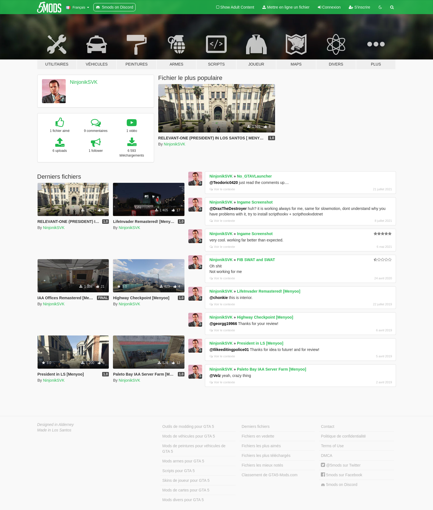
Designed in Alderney (55, 424)
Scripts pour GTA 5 (178, 471)
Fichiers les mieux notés (262, 465)
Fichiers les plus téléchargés (266, 455)
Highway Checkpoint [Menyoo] (265, 317)
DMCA (326, 455)
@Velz (215, 375)
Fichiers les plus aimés (261, 446)
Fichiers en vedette (258, 436)
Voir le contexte (222, 189)
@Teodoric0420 (223, 182)
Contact (327, 426)
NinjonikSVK (83, 82)
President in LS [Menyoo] (260, 343)
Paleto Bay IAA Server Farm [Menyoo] (271, 369)
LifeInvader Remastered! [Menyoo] (268, 291)
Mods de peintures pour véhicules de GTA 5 (194, 449)
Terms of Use (332, 446)
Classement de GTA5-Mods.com (269, 475)
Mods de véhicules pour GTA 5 (188, 436)
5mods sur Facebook (341, 474)
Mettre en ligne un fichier (285, 7)
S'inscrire (359, 7)
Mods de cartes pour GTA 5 (185, 490)
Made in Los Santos (54, 430)
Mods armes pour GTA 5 (183, 461)
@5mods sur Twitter (340, 465)
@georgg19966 (223, 323)
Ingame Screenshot (255, 202)
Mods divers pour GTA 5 (183, 500)
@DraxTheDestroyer (228, 208)
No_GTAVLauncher (254, 176)
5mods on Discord (339, 484)
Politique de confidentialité (343, 436)
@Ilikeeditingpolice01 (229, 349)
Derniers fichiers (256, 426)
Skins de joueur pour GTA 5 (186, 480)
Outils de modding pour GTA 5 (188, 426)
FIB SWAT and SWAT (256, 259)
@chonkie (218, 297)
